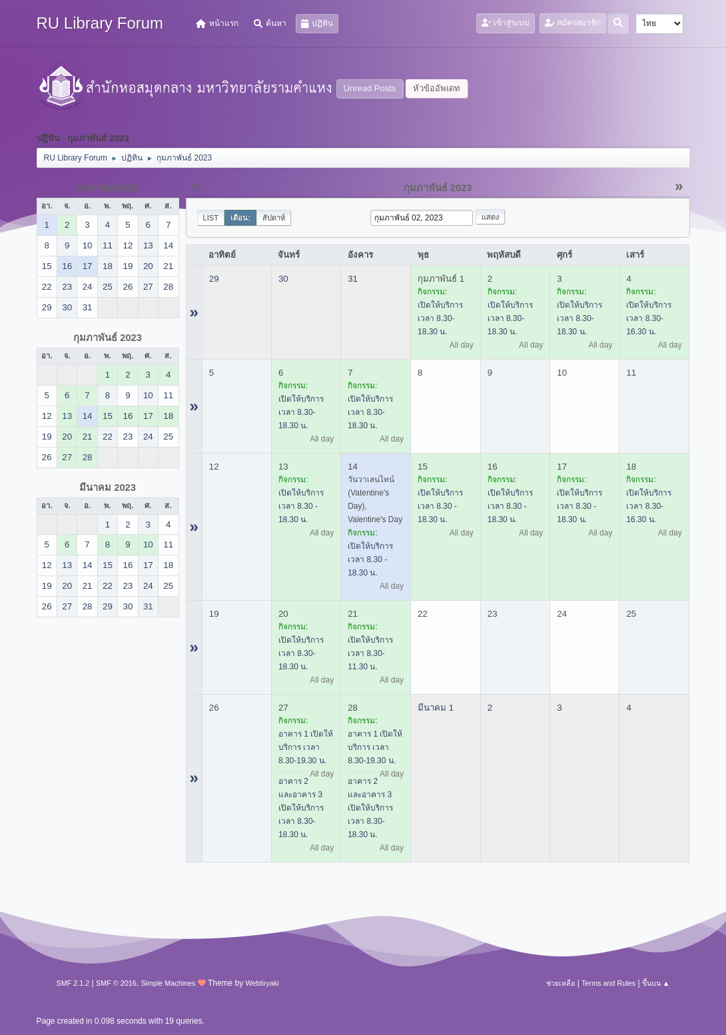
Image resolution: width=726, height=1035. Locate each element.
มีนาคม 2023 (107, 487)
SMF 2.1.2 (73, 983)
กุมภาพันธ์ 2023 (107, 337)
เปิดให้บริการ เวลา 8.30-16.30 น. (648, 318)
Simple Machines (168, 983)
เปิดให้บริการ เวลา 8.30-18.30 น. (440, 318)
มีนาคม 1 (436, 708)
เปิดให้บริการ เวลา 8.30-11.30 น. (370, 653)
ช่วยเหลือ (560, 983)
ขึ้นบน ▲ (656, 983)
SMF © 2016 (116, 983)
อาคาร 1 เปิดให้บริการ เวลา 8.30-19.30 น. (305, 747)
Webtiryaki (262, 983)
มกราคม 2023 (108, 187)
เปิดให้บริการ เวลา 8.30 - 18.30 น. (301, 506)
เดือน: (240, 218)
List (211, 218)
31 (353, 279)
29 (214, 279)
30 (283, 279)
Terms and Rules (608, 983)
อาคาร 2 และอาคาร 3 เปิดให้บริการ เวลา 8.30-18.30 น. (301, 808)
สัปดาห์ (273, 218)
